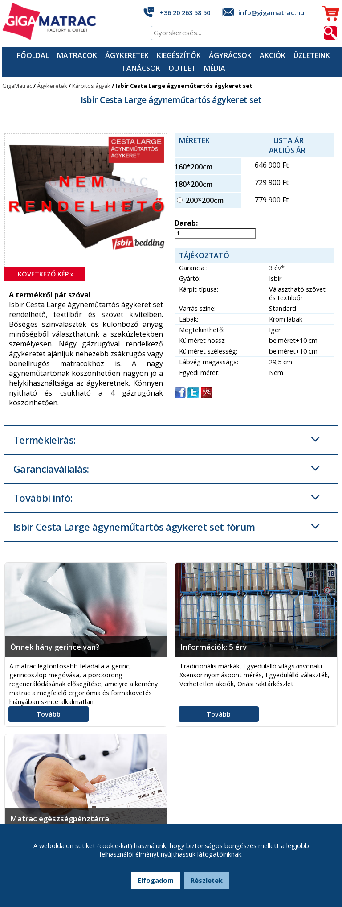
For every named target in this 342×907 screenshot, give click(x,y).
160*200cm (193, 167)
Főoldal (33, 55)
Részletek (207, 880)
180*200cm (193, 184)
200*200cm (205, 200)
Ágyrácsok (230, 55)
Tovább (48, 714)
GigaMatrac (17, 86)
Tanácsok (141, 68)
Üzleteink (311, 55)
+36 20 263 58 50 (185, 12)
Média (214, 68)
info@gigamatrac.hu (271, 12)
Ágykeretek (127, 55)
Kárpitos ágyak (91, 86)
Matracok (77, 55)
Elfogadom (156, 880)
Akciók (272, 55)
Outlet (182, 68)
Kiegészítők (179, 55)
